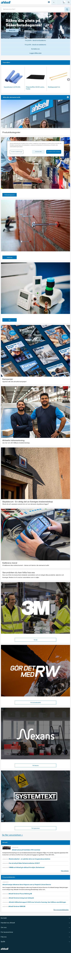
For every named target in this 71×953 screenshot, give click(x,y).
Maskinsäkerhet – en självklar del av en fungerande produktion (29, 859)
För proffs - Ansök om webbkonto (35, 44)
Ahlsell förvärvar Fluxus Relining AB (20, 893)
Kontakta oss (35, 49)
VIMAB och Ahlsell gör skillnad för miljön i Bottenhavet (26, 867)
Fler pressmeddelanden (61, 910)
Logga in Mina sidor (36, 53)
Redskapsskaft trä (54, 87)
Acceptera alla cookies (53, 151)
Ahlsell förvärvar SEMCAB (17, 906)
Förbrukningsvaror (9, 195)
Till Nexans (35, 765)
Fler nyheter (65, 871)
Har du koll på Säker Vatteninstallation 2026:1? (24, 863)
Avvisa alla (38, 151)
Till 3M (35, 640)
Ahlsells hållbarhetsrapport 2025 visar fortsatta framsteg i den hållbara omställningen (37, 902)
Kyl (9, 320)
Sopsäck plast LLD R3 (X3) (12, 87)
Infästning (9, 257)
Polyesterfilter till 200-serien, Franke (35, 88)
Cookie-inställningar (16, 151)
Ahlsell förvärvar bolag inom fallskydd (21, 898)
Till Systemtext (35, 828)
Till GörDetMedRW (35, 702)
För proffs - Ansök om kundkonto (35, 40)
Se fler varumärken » (12, 835)
